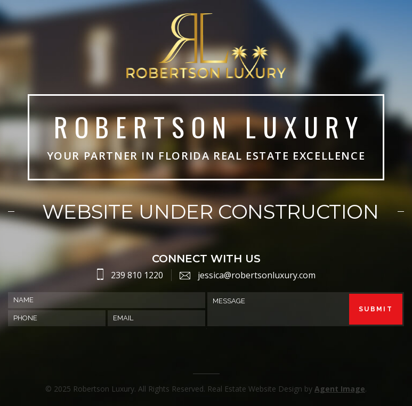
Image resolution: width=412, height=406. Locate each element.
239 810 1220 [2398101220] (137, 275)
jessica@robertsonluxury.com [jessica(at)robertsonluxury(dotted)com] (257, 275)
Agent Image (339, 389)
